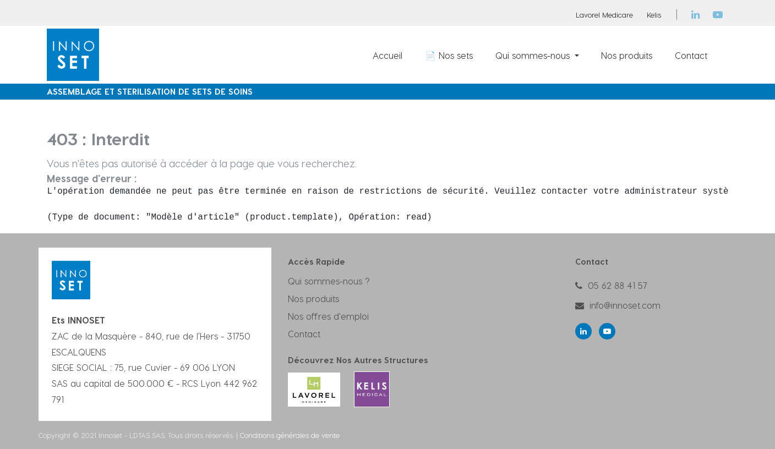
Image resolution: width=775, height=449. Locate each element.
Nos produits (313, 298)
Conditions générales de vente (290, 435)
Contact (304, 333)
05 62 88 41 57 (617, 285)
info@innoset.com (625, 305)
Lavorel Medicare (604, 14)
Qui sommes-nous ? (329, 281)
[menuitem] (388, 55)
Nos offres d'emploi (328, 316)
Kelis (654, 14)
